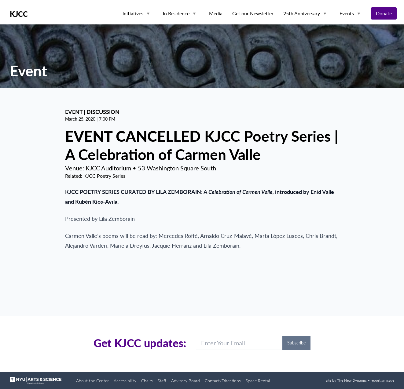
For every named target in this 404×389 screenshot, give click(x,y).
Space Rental (258, 380)
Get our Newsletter (253, 13)
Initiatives (133, 13)
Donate (384, 13)
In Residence (176, 13)
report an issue (382, 380)
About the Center (92, 380)
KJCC (19, 14)
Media (215, 13)
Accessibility (125, 380)
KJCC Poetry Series (104, 176)
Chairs (147, 380)
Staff (162, 380)
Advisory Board (185, 380)
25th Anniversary (301, 13)
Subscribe (296, 342)
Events (347, 13)
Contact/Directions (223, 380)
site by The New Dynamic (347, 380)
